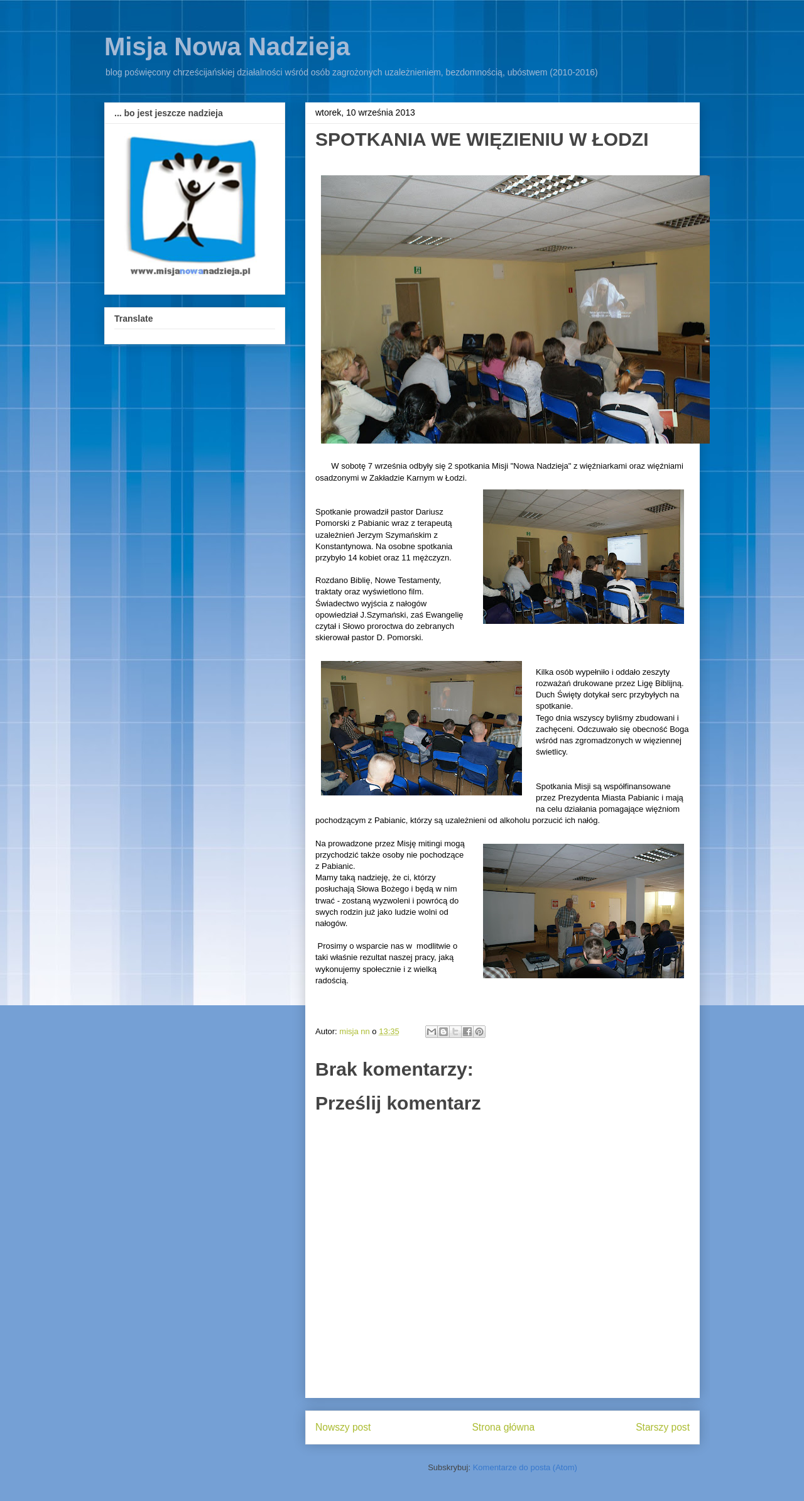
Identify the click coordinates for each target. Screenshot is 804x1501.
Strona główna (503, 1427)
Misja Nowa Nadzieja (227, 46)
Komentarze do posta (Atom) (525, 1467)
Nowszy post (343, 1427)
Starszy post (663, 1427)
